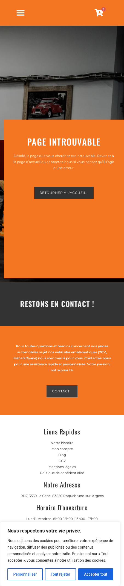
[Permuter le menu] (20, 15)
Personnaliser (25, 574)
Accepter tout (95, 574)
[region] (60, 554)
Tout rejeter (60, 574)
